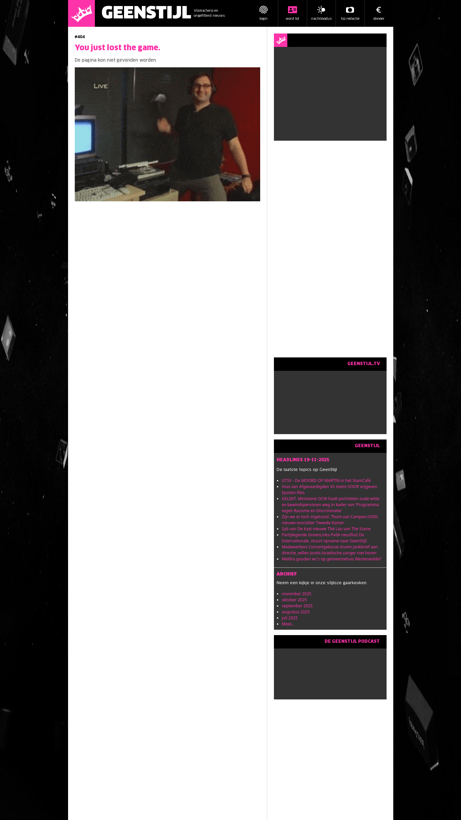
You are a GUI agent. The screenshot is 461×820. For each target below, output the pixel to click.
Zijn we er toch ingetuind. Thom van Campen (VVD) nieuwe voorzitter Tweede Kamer (330, 520)
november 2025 (296, 594)
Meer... (288, 624)
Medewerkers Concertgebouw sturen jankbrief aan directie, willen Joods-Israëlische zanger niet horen (330, 550)
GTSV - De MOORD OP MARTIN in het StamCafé (326, 480)
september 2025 (297, 606)
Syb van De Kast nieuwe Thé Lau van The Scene (326, 529)
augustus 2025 (296, 612)
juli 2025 (290, 618)
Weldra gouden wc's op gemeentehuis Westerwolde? (332, 559)
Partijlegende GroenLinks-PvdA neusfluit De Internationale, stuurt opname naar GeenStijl (324, 538)
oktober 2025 (294, 600)
